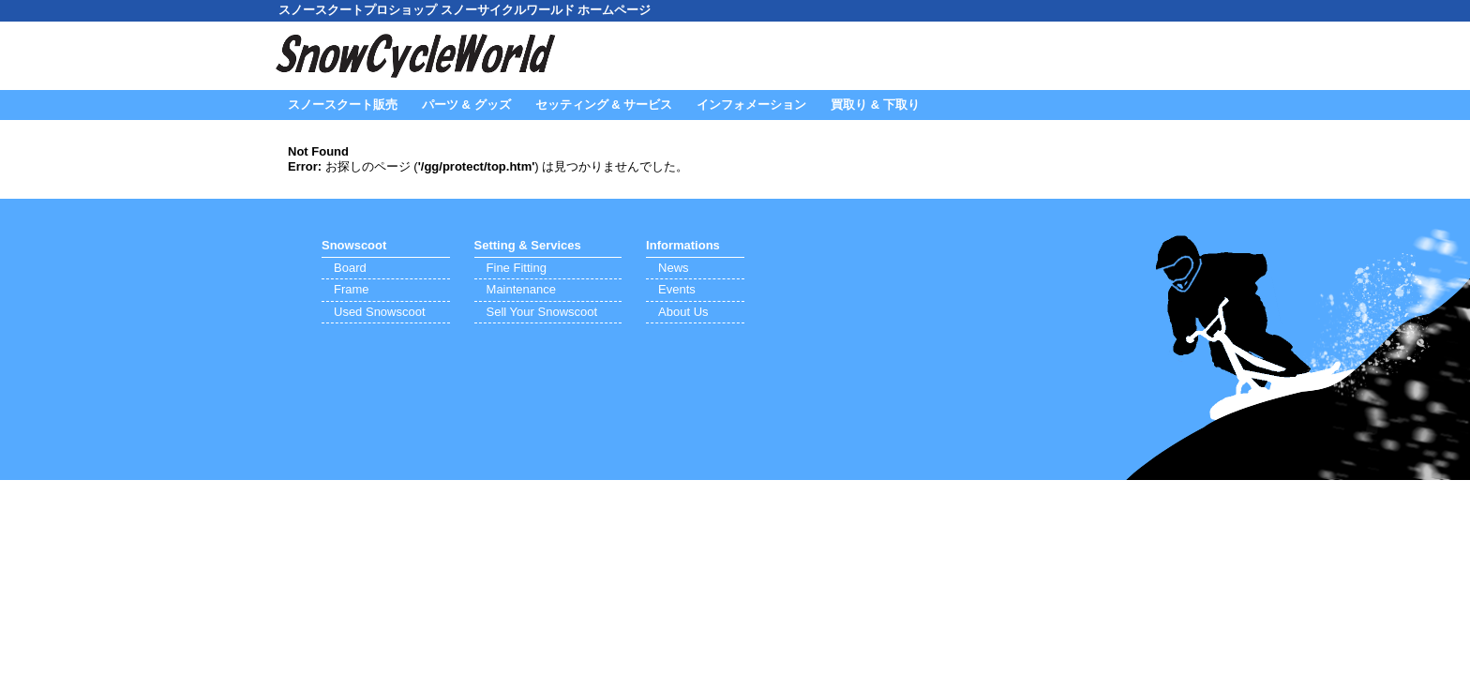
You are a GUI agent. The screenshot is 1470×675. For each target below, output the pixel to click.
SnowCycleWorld (416, 56)
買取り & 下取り (875, 105)
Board (350, 268)
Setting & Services (527, 245)
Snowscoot (354, 245)
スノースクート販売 (343, 105)
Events (677, 289)
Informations (683, 245)
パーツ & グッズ (466, 105)
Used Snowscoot (380, 312)
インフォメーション (751, 105)
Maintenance (521, 289)
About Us (683, 312)
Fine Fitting (517, 268)
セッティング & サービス (604, 105)
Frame (351, 289)
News (673, 268)
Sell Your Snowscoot (542, 312)
